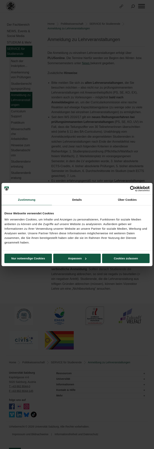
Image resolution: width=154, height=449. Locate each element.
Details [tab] (77, 199)
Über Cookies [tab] (127, 199)
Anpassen (77, 258)
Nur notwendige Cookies (28, 258)
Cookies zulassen (126, 258)
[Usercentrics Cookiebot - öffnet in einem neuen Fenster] (133, 189)
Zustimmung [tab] (26, 199)
